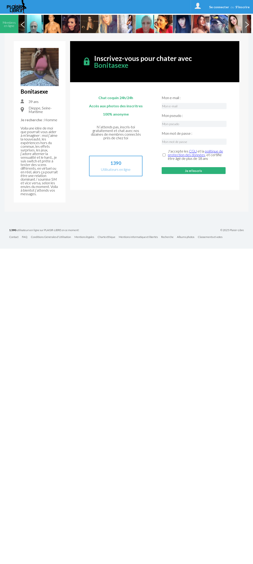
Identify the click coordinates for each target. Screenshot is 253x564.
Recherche (167, 237)
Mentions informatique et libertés (138, 237)
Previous (22, 24)
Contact (13, 237)
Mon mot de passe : (177, 133)
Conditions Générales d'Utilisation (51, 237)
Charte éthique (106, 237)
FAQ (24, 237)
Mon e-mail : (171, 98)
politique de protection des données (195, 153)
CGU (193, 151)
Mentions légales (84, 237)
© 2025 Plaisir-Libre (232, 230)
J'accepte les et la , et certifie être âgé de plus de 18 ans (195, 154)
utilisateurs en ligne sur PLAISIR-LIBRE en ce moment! (44, 230)
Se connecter (219, 7)
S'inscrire (242, 7)
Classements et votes (210, 237)
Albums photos (185, 237)
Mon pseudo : (172, 115)
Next (246, 24)
